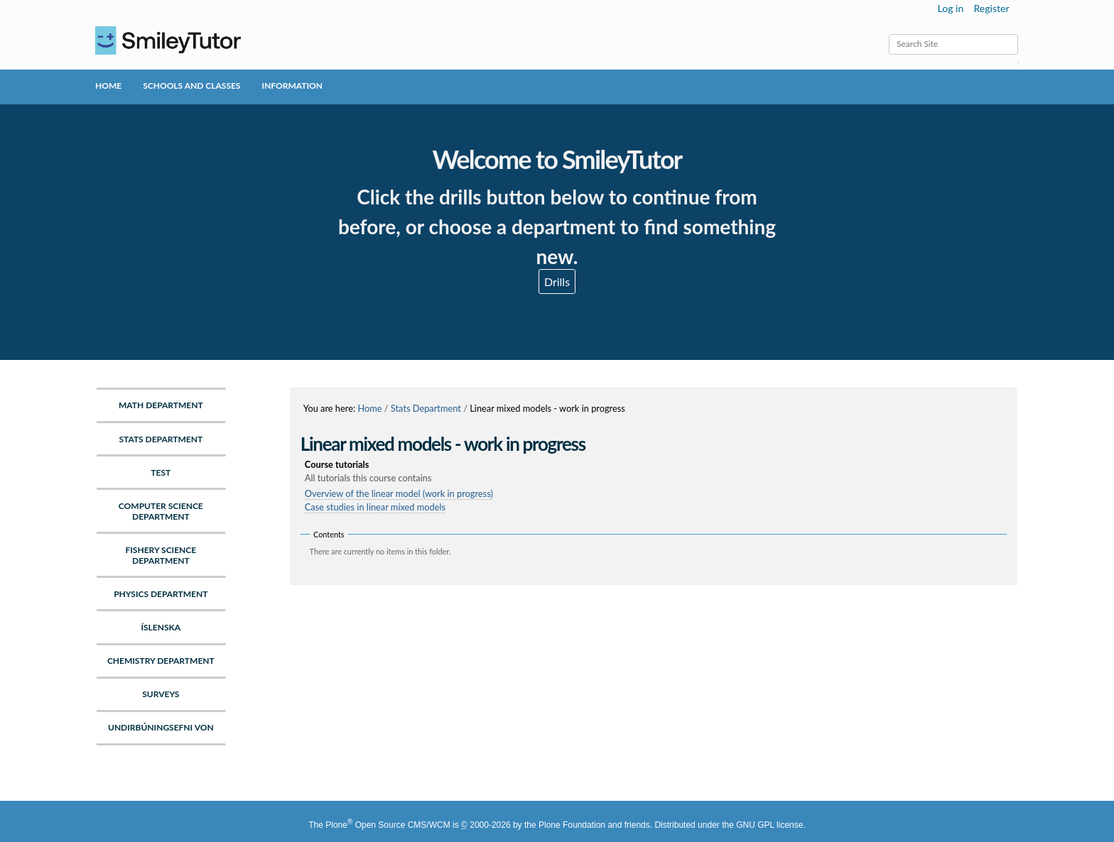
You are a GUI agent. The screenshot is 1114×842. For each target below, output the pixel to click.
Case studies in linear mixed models (375, 507)
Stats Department (426, 408)
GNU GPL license (769, 825)
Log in (951, 8)
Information (291, 85)
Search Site (888, 33)
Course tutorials (656, 472)
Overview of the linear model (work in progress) (399, 493)
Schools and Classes (191, 85)
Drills (557, 281)
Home (108, 85)
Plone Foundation (572, 825)
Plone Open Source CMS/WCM (387, 825)
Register (991, 8)
